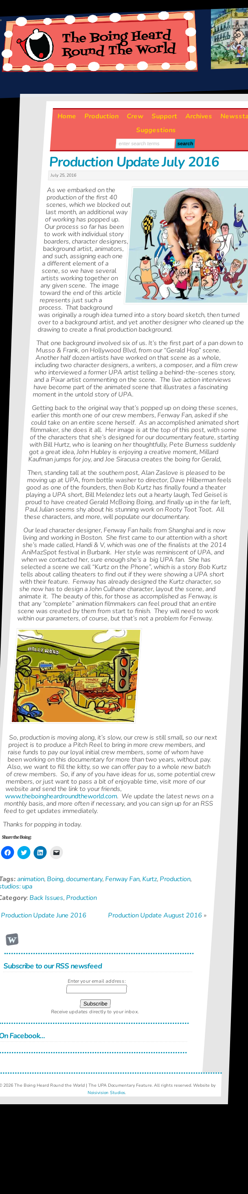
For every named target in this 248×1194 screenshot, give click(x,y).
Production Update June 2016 (44, 915)
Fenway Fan (122, 879)
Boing (55, 879)
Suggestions (156, 130)
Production (101, 116)
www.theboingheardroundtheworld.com (60, 796)
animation (31, 879)
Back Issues (46, 897)
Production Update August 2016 (155, 915)
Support (164, 116)
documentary (84, 879)
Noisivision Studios (106, 1093)
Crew (135, 116)
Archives (199, 116)
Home (67, 116)
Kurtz (150, 879)
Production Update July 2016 (133, 161)
